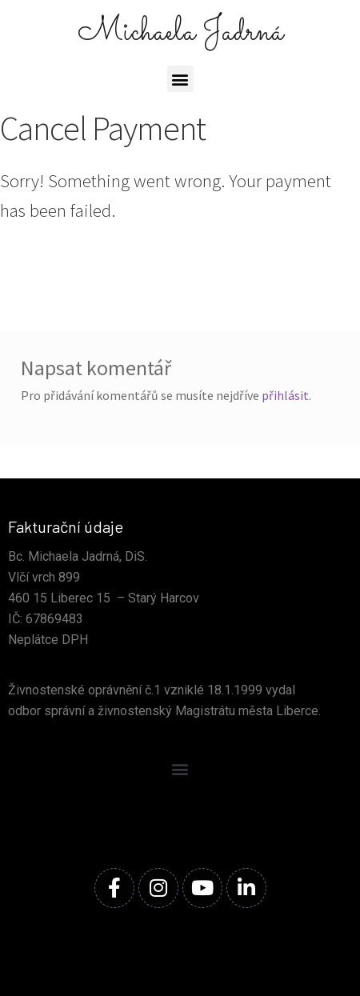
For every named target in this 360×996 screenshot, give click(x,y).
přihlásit (285, 395)
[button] (180, 79)
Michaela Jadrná (180, 32)
